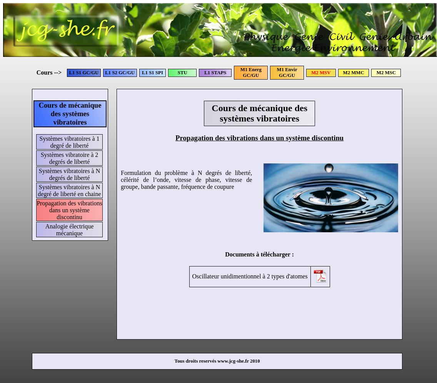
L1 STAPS (215, 72)
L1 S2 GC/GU (120, 72)
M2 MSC (386, 72)
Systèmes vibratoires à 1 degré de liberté (70, 142)
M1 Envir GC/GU (287, 72)
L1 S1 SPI (152, 72)
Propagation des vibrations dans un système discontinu (69, 210)
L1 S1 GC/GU (84, 72)
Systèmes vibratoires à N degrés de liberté (69, 174)
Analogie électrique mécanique (69, 229)
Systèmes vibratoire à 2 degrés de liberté (69, 158)
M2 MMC (353, 72)
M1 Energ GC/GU (251, 72)
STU (182, 72)
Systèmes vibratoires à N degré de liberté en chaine (69, 190)
